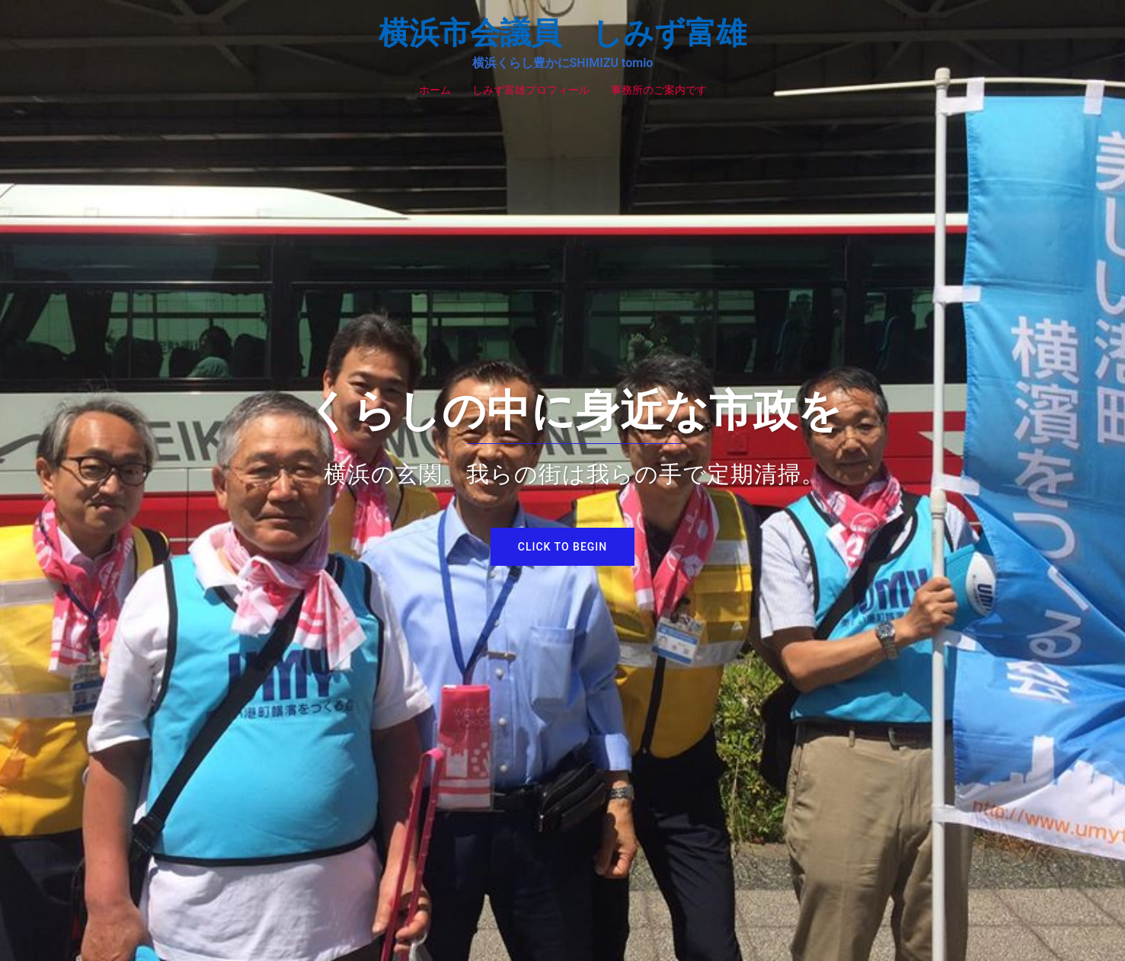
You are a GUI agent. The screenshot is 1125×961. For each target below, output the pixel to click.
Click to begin (562, 547)
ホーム (435, 90)
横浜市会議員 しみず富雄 (562, 33)
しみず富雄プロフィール (531, 90)
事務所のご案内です (659, 90)
